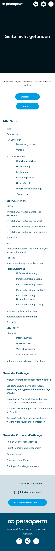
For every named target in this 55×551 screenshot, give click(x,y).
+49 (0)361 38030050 (30, 483)
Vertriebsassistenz (25, 349)
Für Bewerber (13, 139)
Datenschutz (13, 134)
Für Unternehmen (15, 156)
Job (8, 243)
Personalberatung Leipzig (29, 304)
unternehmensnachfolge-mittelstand (25, 361)
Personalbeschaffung (17, 460)
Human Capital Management (21, 441)
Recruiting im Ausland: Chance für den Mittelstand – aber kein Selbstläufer (26, 400)
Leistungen (22, 172)
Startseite (11, 322)
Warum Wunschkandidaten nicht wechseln (29, 379)
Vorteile (20, 150)
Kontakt (10, 257)
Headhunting (23, 166)
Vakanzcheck (23, 194)
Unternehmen (23, 343)
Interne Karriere (24, 338)
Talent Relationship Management (23, 448)
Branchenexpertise (26, 161)
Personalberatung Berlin (29, 279)
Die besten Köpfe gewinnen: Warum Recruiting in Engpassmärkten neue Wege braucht (28, 389)
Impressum (12, 237)
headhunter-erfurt (16, 200)
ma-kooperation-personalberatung (24, 263)
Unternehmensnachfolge (29, 188)
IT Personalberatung (27, 273)
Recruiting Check (25, 177)
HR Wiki (10, 206)
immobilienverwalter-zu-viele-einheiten (27, 232)
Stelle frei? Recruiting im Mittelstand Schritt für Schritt (29, 410)
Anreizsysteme (14, 454)
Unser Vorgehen (24, 183)
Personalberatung (15, 268)
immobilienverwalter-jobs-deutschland (26, 226)
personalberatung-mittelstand (22, 311)
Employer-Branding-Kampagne (22, 466)
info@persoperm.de (30, 492)
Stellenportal (13, 327)
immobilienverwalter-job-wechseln (24, 221)
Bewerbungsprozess (27, 144)
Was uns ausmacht (26, 354)
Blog (8, 128)
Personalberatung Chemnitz (30, 284)
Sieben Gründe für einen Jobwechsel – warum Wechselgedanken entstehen (26, 420)
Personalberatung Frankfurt (30, 290)
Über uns (11, 333)
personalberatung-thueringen (22, 316)
